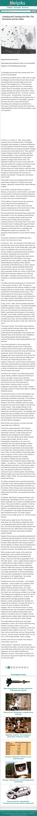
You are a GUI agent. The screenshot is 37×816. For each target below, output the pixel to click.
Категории (17, 7)
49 (11, 667)
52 (19, 667)
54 (25, 667)
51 (17, 667)
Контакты (25, 7)
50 (14, 667)
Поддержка (31, 813)
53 (22, 667)
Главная (10, 7)
